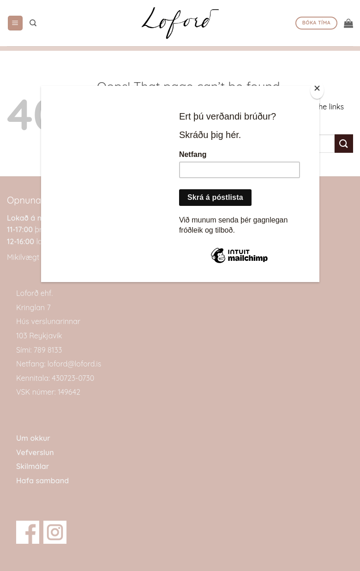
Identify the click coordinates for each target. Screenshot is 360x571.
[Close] (317, 90)
